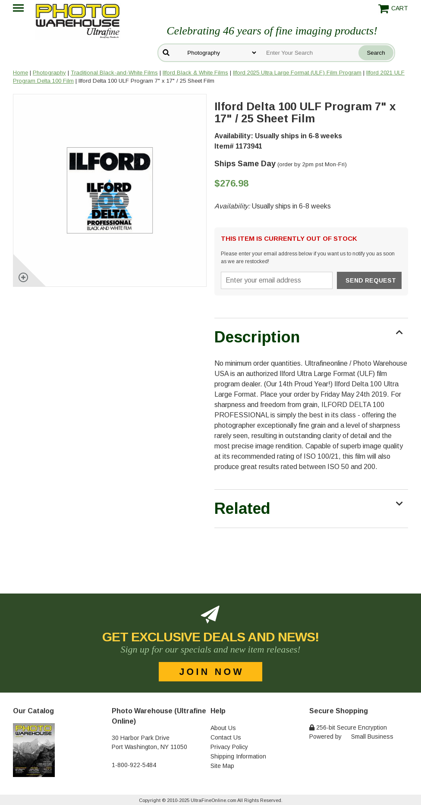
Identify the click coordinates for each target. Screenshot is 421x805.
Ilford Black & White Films (195, 72)
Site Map (222, 765)
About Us (223, 727)
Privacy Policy (229, 746)
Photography (49, 72)
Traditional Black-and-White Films (114, 72)
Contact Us (225, 737)
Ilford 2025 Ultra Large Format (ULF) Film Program (297, 72)
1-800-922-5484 (134, 764)
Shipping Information (238, 756)
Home (20, 72)
